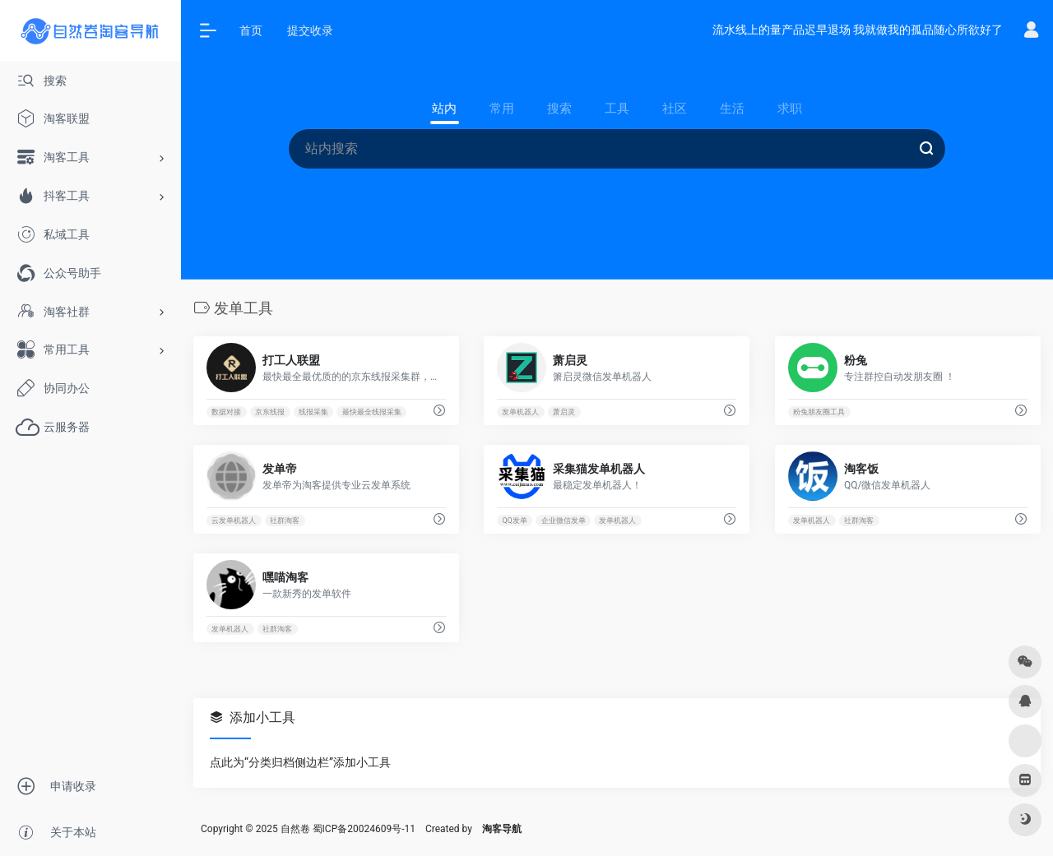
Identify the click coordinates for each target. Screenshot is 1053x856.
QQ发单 (515, 520)
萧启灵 (565, 412)
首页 (250, 30)
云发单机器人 (233, 520)
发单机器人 (521, 412)
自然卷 (295, 829)
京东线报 (270, 412)
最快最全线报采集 (371, 412)
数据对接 (226, 412)
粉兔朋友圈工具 (819, 412)
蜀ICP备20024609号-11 (364, 829)
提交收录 (310, 30)
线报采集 (313, 412)
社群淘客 (284, 520)
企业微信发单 (563, 520)
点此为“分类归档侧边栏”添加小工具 (300, 762)
